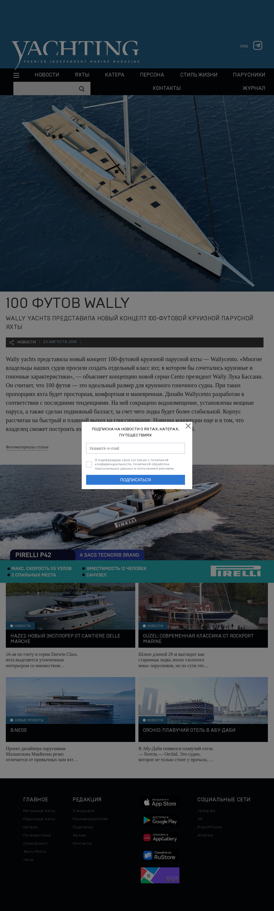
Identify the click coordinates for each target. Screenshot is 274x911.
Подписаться (135, 479)
